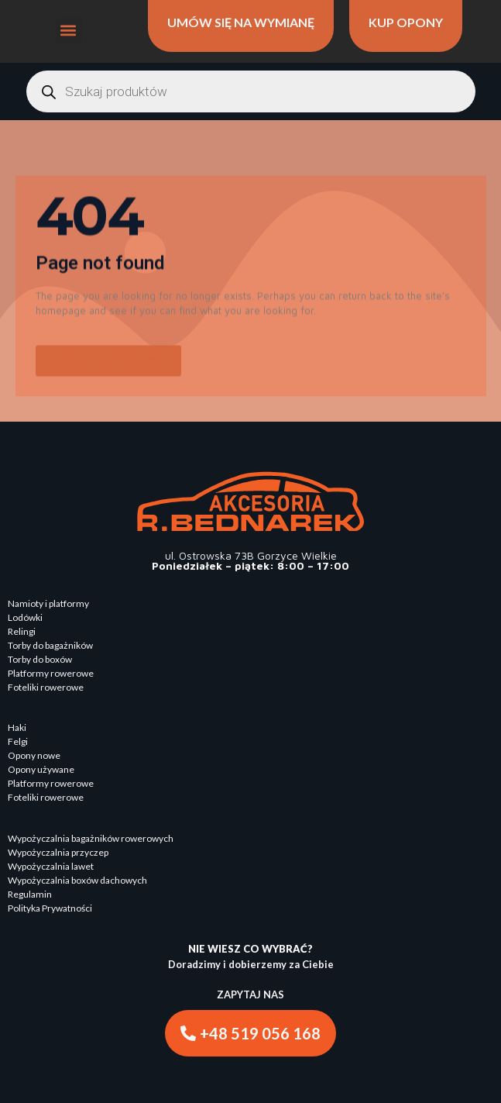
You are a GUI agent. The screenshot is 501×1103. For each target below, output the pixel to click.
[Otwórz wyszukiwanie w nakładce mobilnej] (251, 91)
